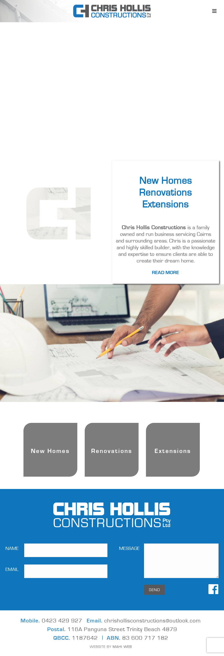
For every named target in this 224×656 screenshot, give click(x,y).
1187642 (85, 638)
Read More (165, 272)
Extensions (166, 204)
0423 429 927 (62, 621)
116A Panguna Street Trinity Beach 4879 (122, 629)
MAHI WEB (121, 647)
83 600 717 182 (145, 638)
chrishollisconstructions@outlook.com (152, 621)
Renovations (165, 193)
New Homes (165, 181)
